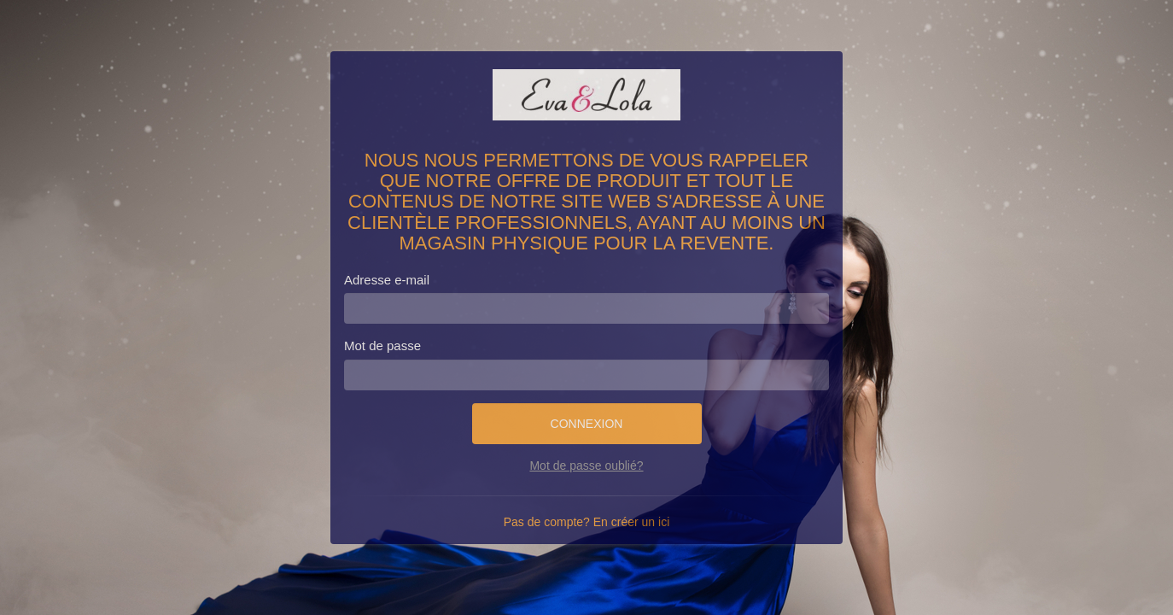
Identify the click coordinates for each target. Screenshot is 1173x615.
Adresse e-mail (386, 279)
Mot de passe (382, 345)
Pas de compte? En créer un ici (587, 522)
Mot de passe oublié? (586, 465)
